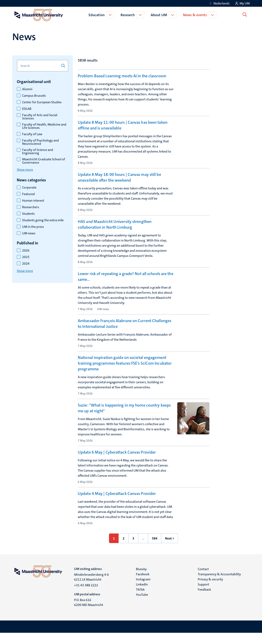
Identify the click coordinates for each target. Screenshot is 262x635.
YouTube (142, 597)
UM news (28, 233)
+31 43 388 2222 (86, 587)
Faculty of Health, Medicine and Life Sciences (44, 126)
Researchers (30, 207)
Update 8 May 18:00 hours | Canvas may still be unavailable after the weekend (119, 177)
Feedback (204, 591)
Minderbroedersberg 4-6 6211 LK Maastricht (91, 579)
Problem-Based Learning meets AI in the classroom (122, 76)
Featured (28, 194)
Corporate (29, 187)
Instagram (143, 581)
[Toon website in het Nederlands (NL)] (219, 3)
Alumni (27, 89)
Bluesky (141, 571)
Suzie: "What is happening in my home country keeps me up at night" (124, 410)
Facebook (142, 576)
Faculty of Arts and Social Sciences (39, 117)
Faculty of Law (32, 134)
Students (28, 213)
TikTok (140, 591)
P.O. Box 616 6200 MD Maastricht (88, 604)
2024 (25, 263)
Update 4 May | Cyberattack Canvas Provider (117, 495)
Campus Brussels (34, 95)
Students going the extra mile (43, 220)
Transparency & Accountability (219, 576)
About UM (159, 14)
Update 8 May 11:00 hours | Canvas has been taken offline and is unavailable (122, 125)
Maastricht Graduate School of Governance (43, 161)
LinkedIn (142, 586)
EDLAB (26, 108)
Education (97, 14)
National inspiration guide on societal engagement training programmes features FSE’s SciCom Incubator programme (125, 365)
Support (203, 586)
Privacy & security (210, 581)
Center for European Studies (42, 102)
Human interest (33, 200)
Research (128, 14)
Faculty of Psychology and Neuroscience (40, 142)
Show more (25, 169)
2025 (25, 257)
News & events (196, 14)
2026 (25, 250)
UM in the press (33, 226)
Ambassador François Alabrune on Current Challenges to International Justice (124, 323)
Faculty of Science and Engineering (37, 151)
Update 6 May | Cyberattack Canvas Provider (117, 454)
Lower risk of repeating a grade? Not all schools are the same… (125, 276)
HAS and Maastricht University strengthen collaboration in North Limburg (114, 224)
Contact (203, 571)
